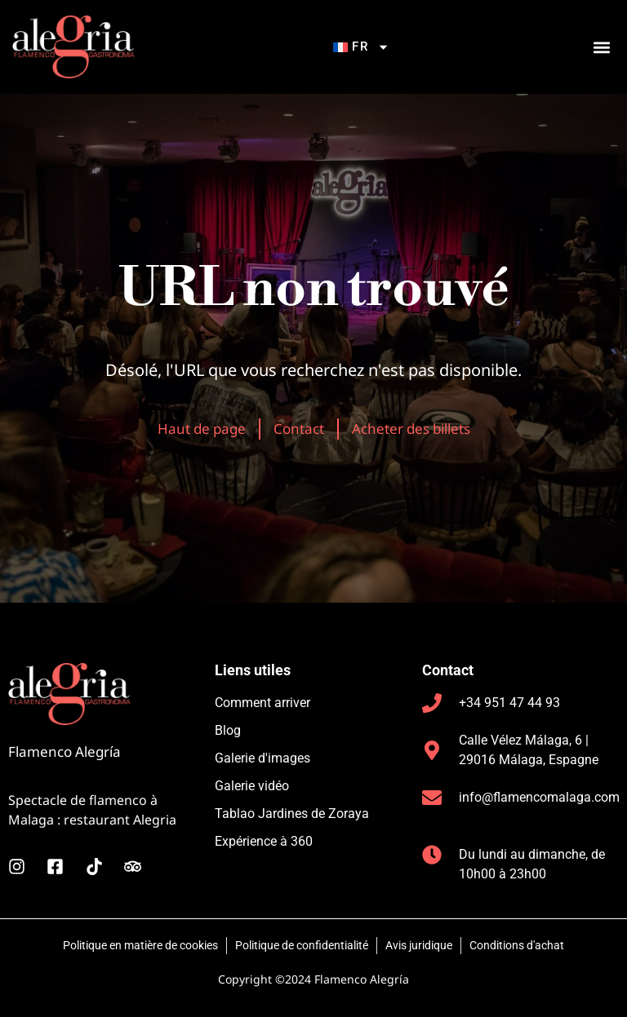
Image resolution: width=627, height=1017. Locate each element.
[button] (601, 46)
